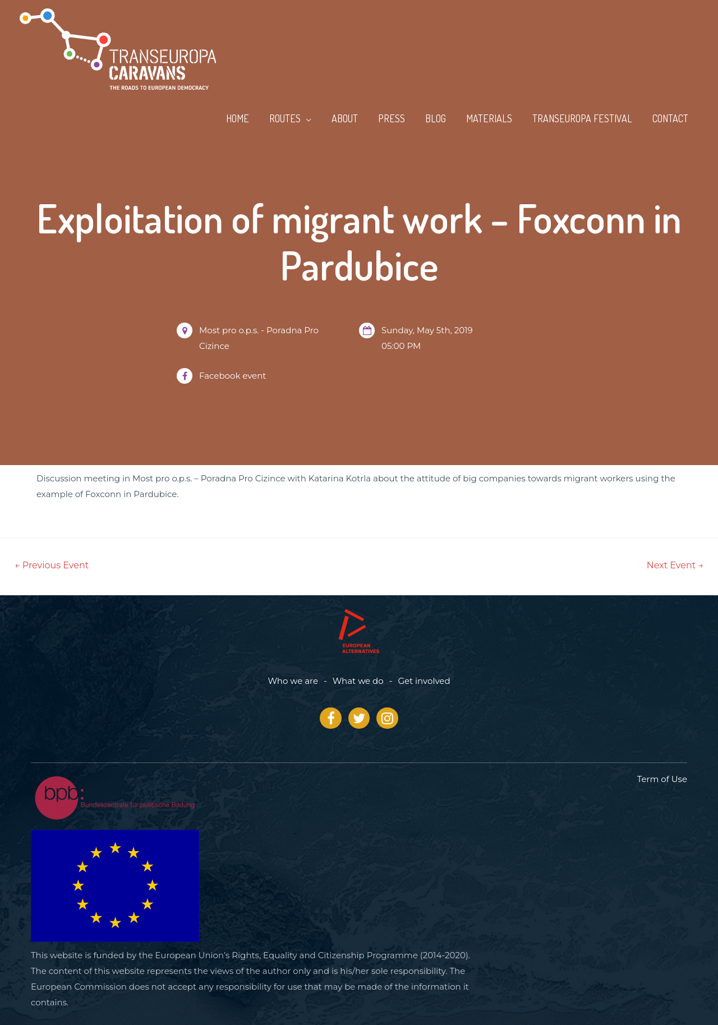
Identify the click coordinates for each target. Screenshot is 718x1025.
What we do (358, 680)
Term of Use (662, 779)
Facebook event (232, 375)
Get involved (424, 680)
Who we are (293, 680)
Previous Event (52, 565)
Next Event (675, 565)
